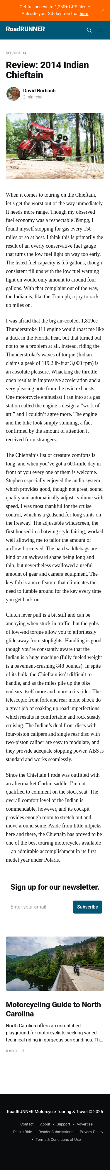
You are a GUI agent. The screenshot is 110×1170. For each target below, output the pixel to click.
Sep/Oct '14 (16, 53)
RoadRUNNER (25, 29)
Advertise (85, 1124)
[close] (103, 10)
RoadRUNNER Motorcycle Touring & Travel (47, 1111)
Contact (26, 1124)
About (45, 1124)
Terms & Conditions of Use (58, 1139)
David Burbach (39, 90)
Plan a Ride (22, 1132)
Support (63, 1124)
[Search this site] (89, 30)
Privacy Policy (91, 1132)
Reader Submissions (56, 1132)
